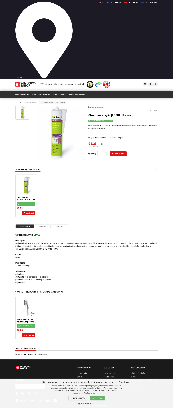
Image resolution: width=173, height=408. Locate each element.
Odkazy (145, 84)
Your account (84, 368)
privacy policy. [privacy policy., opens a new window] (96, 393)
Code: (151, 111)
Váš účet (150, 84)
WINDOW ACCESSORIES (76, 94)
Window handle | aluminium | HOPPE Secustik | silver (147, 321)
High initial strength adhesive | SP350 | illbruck (99, 199)
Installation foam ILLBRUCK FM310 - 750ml (26, 199)
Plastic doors (109, 377)
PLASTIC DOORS (59, 94)
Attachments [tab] (59, 226)
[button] (86, 403)
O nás (133, 377)
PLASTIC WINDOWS (22, 94)
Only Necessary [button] (78, 398)
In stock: (112, 138)
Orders (79, 377)
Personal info (82, 373)
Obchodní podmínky (138, 373)
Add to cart (118, 154)
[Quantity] (101, 153)
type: (91, 138)
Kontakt (153, 2)
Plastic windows (110, 373)
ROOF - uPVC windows (41, 94)
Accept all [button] (97, 398)
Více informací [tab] (25, 226)
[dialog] (86, 393)
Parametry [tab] (42, 226)
